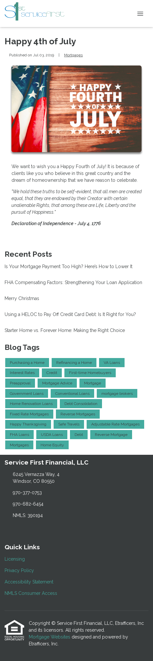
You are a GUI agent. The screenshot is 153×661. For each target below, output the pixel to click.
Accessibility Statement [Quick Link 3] (29, 581)
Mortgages (73, 55)
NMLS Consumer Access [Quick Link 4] (31, 593)
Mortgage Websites (50, 636)
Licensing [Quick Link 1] (15, 559)
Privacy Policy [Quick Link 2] (19, 570)
